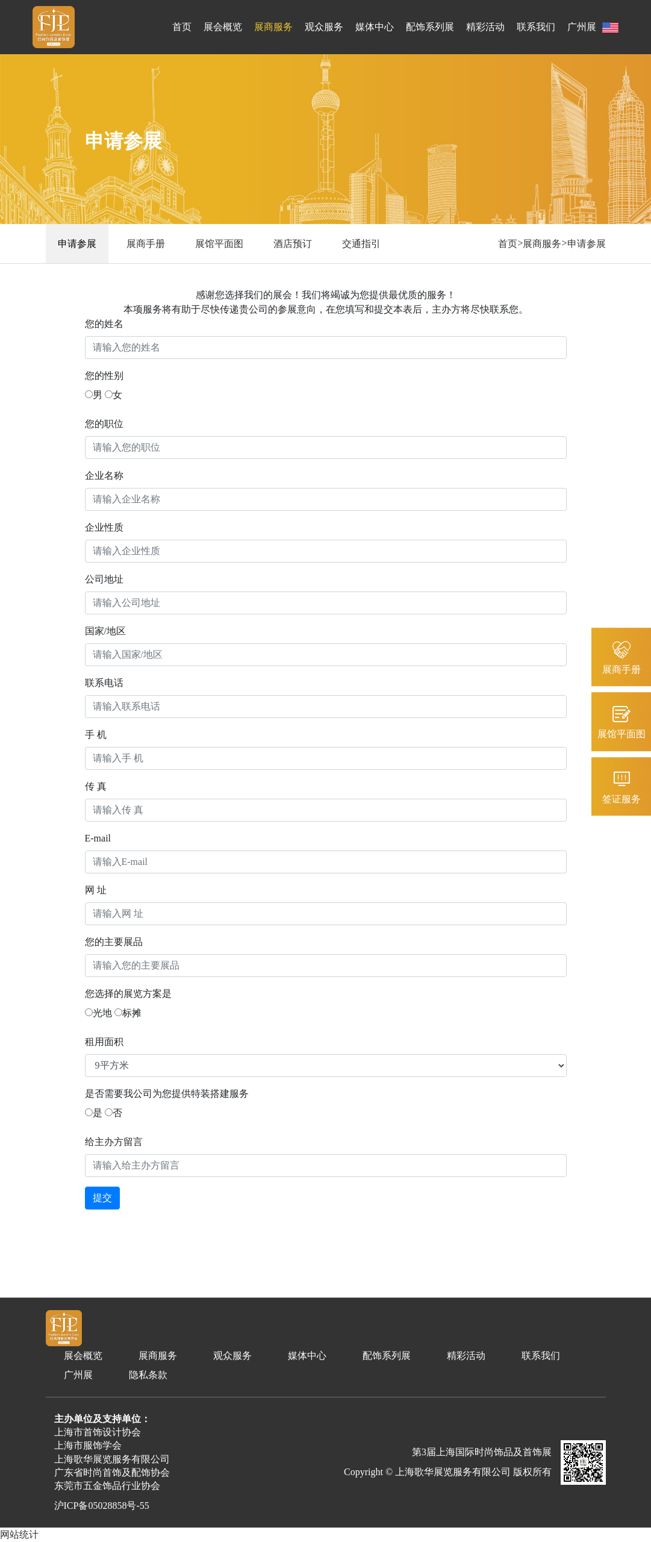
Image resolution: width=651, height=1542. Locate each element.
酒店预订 (292, 244)
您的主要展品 (114, 942)
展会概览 (223, 27)
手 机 (96, 734)
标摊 (128, 1013)
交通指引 (361, 244)
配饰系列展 (430, 27)
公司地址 (104, 579)
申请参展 (77, 244)
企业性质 (104, 527)
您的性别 (104, 375)
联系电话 (104, 683)
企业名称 (104, 475)
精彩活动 (485, 27)
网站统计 (19, 1534)
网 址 (96, 890)
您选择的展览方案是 (128, 993)
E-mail (98, 838)
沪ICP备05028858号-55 (101, 1505)
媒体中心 (374, 27)
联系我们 (536, 27)
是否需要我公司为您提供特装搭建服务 (167, 1093)
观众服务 (324, 27)
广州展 (581, 27)
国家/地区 (105, 631)
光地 (98, 1013)
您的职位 (104, 424)
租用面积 (104, 1042)
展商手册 (145, 244)
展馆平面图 (219, 244)
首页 (182, 27)
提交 (102, 1198)
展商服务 (273, 27)
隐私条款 (148, 1375)
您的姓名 (104, 324)
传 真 (96, 786)
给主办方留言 (114, 1142)
